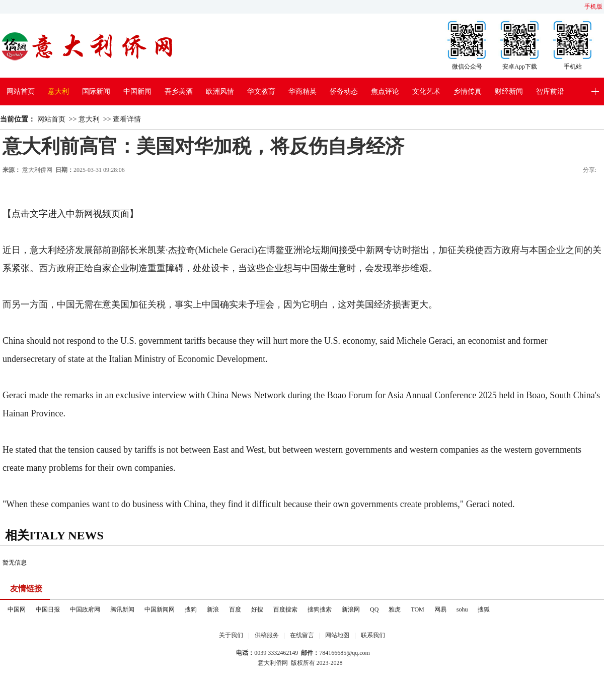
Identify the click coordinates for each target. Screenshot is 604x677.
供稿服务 (267, 635)
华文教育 (261, 91)
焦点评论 (385, 91)
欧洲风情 (220, 91)
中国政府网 (85, 609)
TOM (417, 609)
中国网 (17, 609)
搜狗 (191, 609)
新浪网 (351, 609)
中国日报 (48, 609)
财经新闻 (509, 91)
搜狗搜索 (320, 609)
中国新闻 (137, 91)
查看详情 (127, 119)
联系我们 (373, 635)
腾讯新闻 (122, 609)
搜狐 (484, 609)
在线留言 (302, 635)
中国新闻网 (159, 609)
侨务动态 (344, 91)
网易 (440, 609)
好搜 (257, 609)
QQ (374, 609)
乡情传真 (468, 91)
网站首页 (21, 91)
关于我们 (231, 635)
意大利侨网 (37, 169)
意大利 (58, 91)
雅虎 (395, 609)
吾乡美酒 (179, 91)
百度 (235, 609)
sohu (462, 609)
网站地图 (337, 635)
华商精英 (302, 91)
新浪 (213, 609)
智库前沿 (550, 91)
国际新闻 (96, 91)
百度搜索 (285, 609)
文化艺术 (426, 91)
